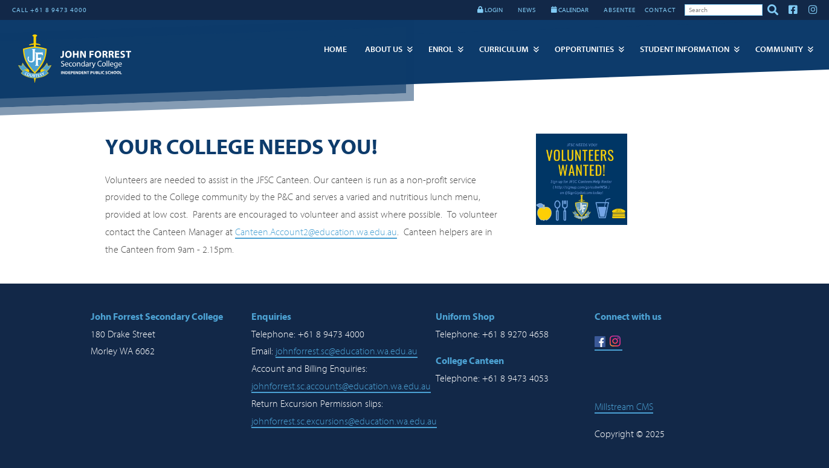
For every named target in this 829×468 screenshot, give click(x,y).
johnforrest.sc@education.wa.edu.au (347, 351)
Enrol (440, 49)
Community (779, 49)
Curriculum (504, 49)
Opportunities (584, 49)
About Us (383, 49)
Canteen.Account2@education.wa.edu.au (316, 232)
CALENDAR (570, 10)
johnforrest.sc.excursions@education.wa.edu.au (344, 421)
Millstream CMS (624, 406)
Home (335, 49)
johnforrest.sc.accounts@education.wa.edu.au (341, 386)
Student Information (684, 49)
